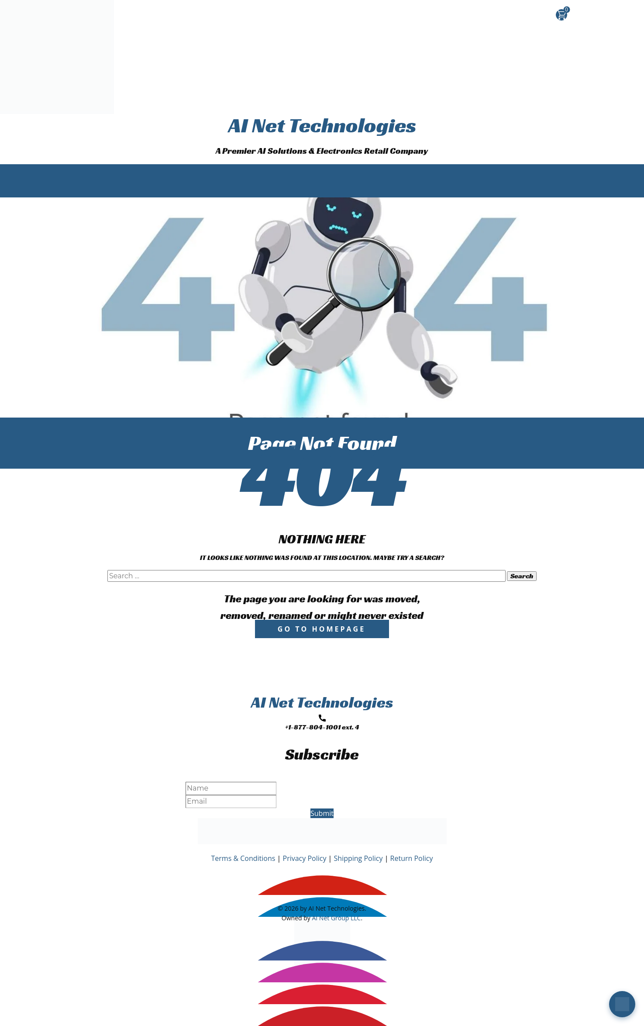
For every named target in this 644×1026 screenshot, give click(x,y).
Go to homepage (321, 629)
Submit (322, 813)
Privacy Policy (305, 858)
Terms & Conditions (243, 858)
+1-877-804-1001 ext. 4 (322, 723)
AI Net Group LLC (336, 918)
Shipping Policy (358, 858)
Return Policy (411, 858)
